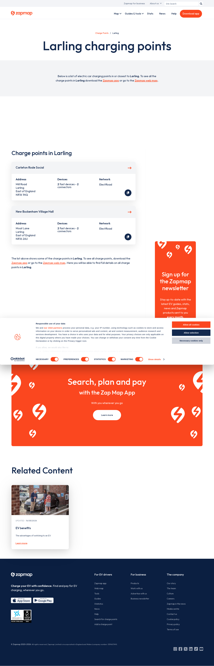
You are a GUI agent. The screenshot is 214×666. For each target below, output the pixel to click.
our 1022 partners (53, 629)
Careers (170, 598)
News (162, 13)
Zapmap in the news (176, 603)
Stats (150, 13)
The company (175, 574)
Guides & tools (133, 13)
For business (138, 574)
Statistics (98, 603)
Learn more (107, 415)
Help (174, 13)
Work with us (137, 588)
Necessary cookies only (191, 642)
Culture (170, 593)
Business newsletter (140, 598)
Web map (98, 588)
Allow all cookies (191, 626)
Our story (171, 583)
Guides (97, 598)
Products (135, 583)
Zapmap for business (134, 3)
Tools (96, 593)
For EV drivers (103, 574)
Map (116, 13)
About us (154, 3)
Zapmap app (111, 80)
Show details (154, 660)
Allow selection (191, 634)
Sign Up (175, 328)
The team (171, 588)
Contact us (172, 614)
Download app (191, 13)
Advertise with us (139, 593)
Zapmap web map (146, 80)
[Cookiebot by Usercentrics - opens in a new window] (18, 661)
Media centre (173, 608)
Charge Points (102, 33)
